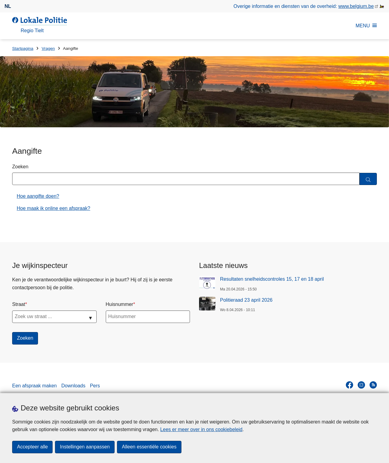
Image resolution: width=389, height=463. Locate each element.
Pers (95, 385)
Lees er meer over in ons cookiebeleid (201, 429)
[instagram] (361, 385)
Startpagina (22, 48)
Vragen (48, 48)
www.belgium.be (356, 6)
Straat (18, 304)
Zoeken (20, 166)
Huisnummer (119, 304)
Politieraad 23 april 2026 (246, 300)
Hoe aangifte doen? (38, 196)
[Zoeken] (368, 179)
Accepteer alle (32, 447)
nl (8, 6)
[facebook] (349, 385)
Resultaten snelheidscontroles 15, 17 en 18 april (272, 279)
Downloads (73, 385)
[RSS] (373, 385)
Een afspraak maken (34, 385)
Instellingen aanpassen (85, 447)
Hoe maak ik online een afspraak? (53, 208)
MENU (366, 25)
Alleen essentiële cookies (149, 447)
